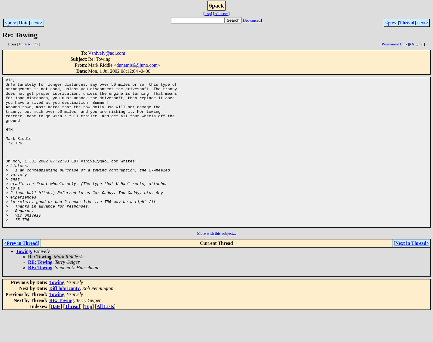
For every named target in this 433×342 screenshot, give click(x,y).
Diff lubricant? (64, 318)
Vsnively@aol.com (106, 53)
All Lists (221, 13)
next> (36, 22)
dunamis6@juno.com (137, 65)
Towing (23, 281)
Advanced (252, 20)
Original (416, 44)
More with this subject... (216, 263)
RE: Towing (40, 291)
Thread (406, 22)
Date (24, 22)
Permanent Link (395, 44)
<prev (10, 22)
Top (207, 13)
